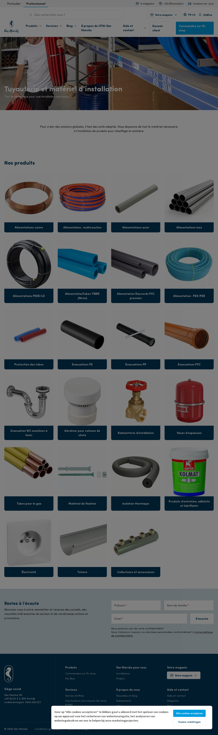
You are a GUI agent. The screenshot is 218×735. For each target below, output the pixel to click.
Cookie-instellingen (189, 722)
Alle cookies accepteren (189, 713)
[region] (131, 717)
